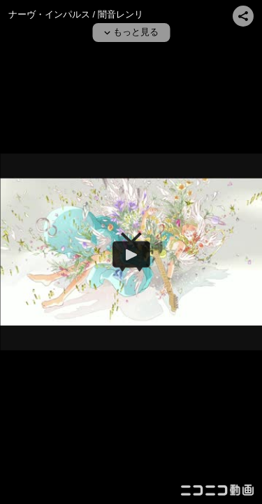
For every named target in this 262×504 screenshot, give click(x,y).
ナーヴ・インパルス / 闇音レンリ (75, 14)
